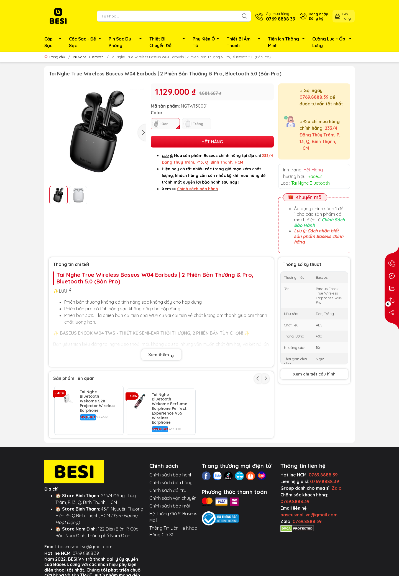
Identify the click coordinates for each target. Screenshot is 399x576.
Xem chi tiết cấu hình (314, 374)
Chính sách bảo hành (171, 472)
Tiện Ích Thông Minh (288, 42)
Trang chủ (55, 57)
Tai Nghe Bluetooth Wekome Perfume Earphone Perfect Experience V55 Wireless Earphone (169, 406)
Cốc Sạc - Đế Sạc (86, 42)
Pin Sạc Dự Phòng (127, 42)
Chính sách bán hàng (171, 480)
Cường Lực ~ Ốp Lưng (333, 42)
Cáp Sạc (54, 42)
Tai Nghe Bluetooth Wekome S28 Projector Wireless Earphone (97, 401)
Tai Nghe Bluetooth (87, 57)
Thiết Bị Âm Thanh (245, 42)
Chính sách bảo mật (170, 503)
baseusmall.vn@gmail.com (85, 544)
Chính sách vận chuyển (172, 495)
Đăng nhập (318, 14)
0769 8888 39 (86, 550)
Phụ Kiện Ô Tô (207, 42)
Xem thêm (161, 354)
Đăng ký (316, 18)
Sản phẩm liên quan (73, 378)
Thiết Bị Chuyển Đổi (168, 42)
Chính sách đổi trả (167, 487)
